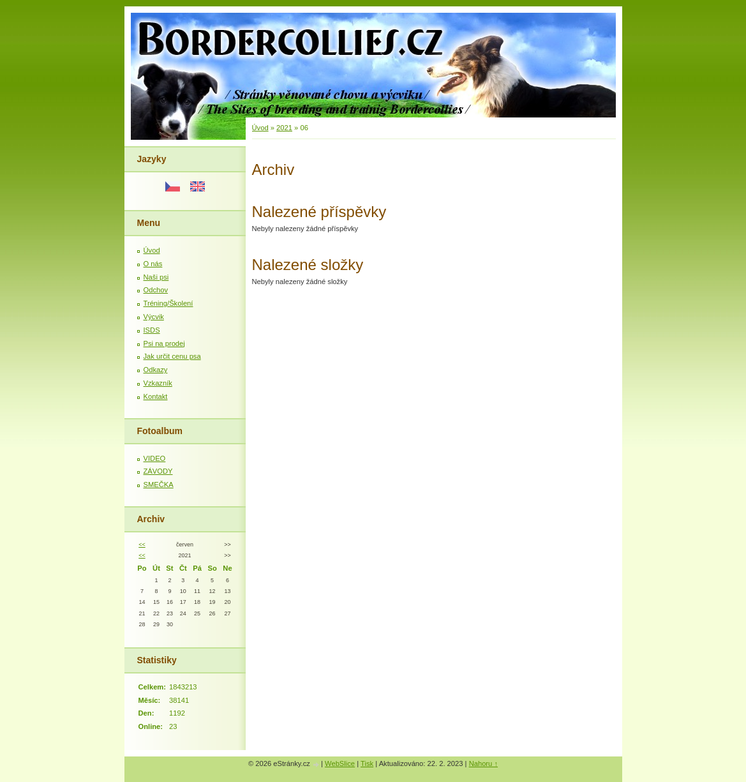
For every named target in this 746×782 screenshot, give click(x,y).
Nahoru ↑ (483, 763)
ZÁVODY (158, 471)
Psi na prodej (164, 343)
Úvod (152, 250)
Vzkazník (158, 383)
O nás (153, 263)
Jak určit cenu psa (172, 356)
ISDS (152, 330)
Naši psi (156, 277)
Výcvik (154, 316)
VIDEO (155, 458)
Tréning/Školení (168, 303)
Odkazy (156, 369)
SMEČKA (159, 484)
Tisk (367, 763)
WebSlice (340, 763)
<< (141, 544)
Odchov (156, 290)
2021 (284, 128)
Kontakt (156, 396)
